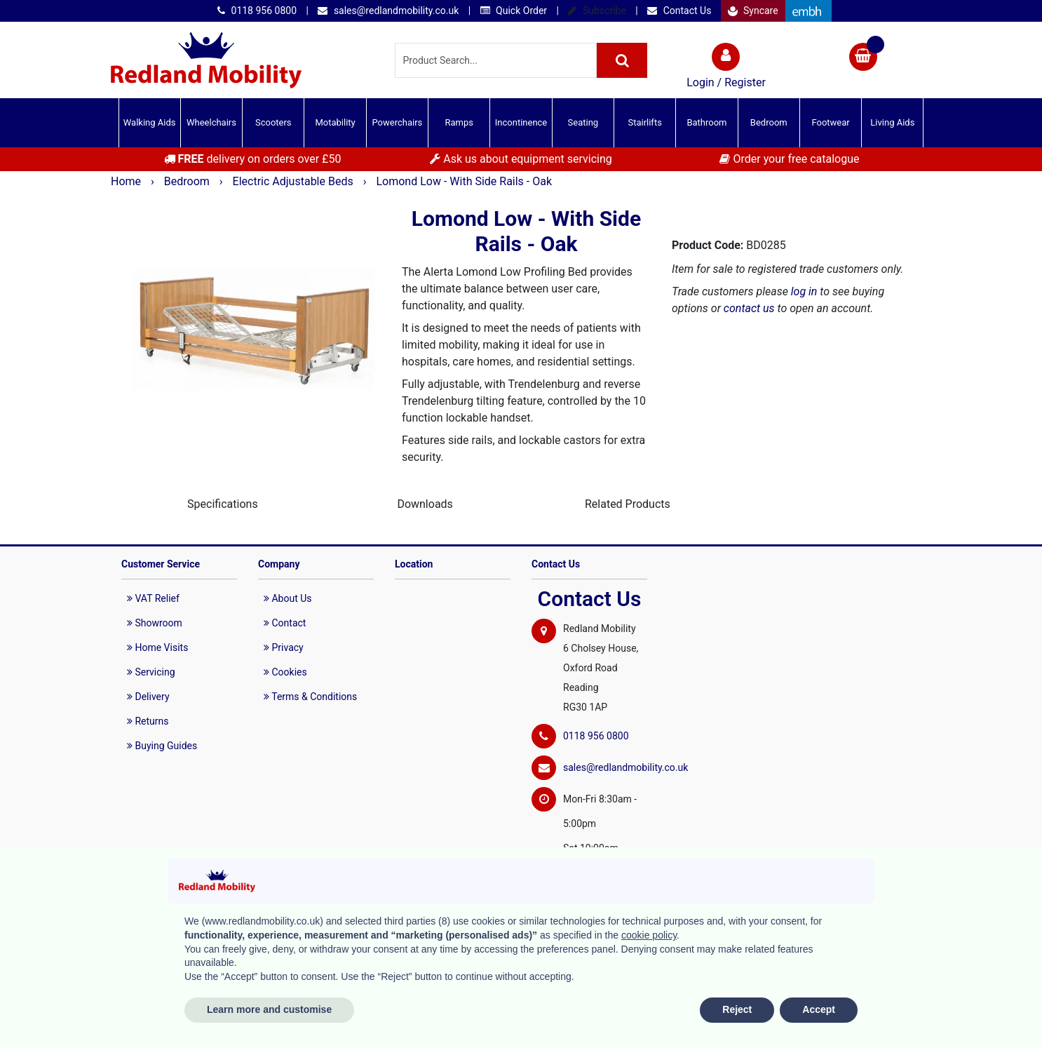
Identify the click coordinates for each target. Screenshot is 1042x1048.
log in (804, 291)
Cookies (285, 672)
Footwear (830, 122)
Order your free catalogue (789, 159)
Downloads (424, 504)
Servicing (151, 672)
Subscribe (596, 10)
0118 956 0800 (257, 10)
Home (127, 181)
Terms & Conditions (310, 696)
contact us (749, 308)
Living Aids (892, 122)
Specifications (222, 504)
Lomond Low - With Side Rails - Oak (464, 181)
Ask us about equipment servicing (520, 159)
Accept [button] (818, 1009)
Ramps (459, 122)
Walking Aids (149, 122)
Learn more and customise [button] (269, 1009)
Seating (583, 122)
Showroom (154, 623)
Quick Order (513, 10)
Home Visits (157, 647)
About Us (288, 598)
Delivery (148, 696)
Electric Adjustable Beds (294, 181)
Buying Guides (162, 745)
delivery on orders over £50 (252, 159)
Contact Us (679, 10)
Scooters (273, 122)
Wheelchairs (211, 122)
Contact (285, 623)
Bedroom (768, 122)
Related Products (627, 504)
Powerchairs (397, 122)
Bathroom (706, 122)
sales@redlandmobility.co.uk (388, 10)
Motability (335, 122)
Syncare (753, 10)
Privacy (284, 647)
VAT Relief (153, 598)
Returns (148, 721)
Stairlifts (644, 122)
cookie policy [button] (649, 935)
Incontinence (521, 122)
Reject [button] (737, 1009)
